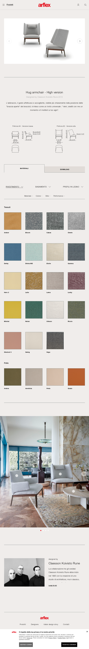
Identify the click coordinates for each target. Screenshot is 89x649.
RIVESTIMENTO (12, 187)
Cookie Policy (62, 637)
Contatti (66, 624)
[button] (79, 41)
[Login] (78, 5)
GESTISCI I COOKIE (26, 644)
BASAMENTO (41, 187)
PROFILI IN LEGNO (71, 187)
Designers (35, 624)
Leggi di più (53, 585)
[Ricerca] (85, 5)
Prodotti (10, 5)
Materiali (24, 168)
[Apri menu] (4, 5)
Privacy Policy (52, 637)
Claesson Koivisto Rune (47, 97)
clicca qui (29, 637)
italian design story (51, 624)
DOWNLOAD (64, 169)
